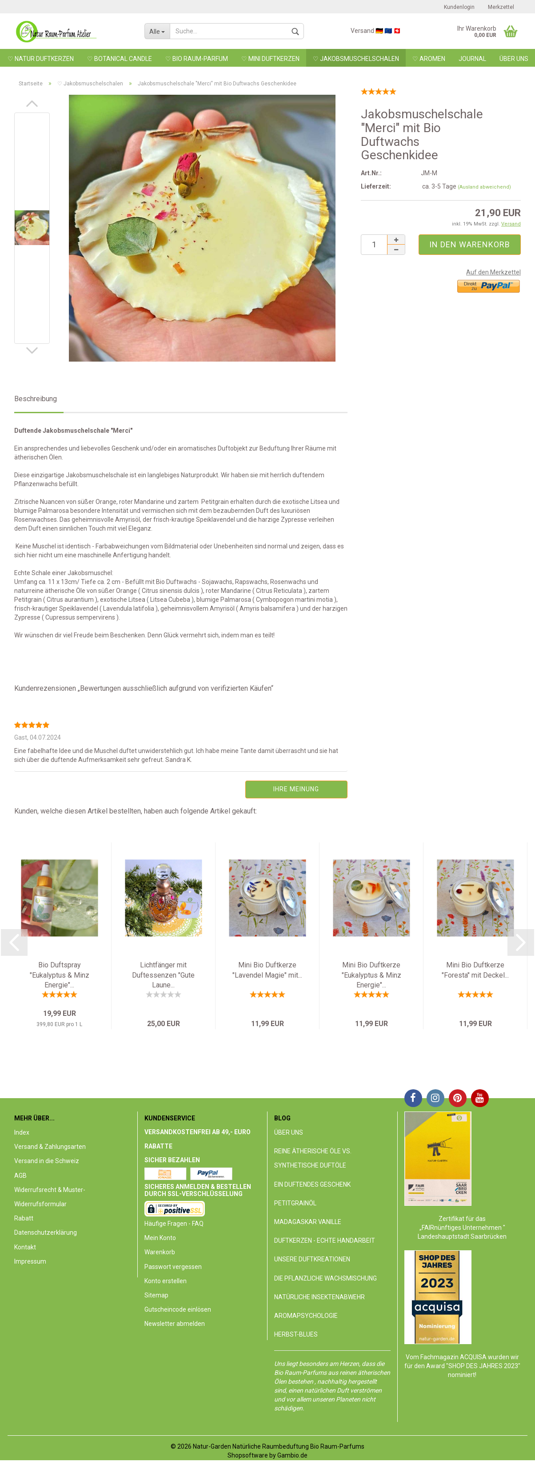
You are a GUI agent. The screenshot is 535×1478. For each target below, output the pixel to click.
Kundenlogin (459, 7)
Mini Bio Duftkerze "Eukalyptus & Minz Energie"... (371, 975)
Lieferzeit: (376, 186)
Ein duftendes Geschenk (312, 1184)
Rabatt (23, 1218)
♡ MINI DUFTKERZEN (270, 58)
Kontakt (25, 1247)
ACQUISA (474, 1357)
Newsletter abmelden (174, 1323)
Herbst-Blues (296, 1334)
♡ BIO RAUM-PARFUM (196, 58)
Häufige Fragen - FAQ (174, 1223)
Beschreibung (35, 399)
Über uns (513, 58)
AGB (20, 1175)
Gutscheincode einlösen (177, 1309)
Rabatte (158, 1146)
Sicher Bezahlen (172, 1160)
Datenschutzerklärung (45, 1232)
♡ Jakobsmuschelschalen (356, 58)
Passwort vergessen (173, 1266)
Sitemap (156, 1295)
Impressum (30, 1261)
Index (21, 1132)
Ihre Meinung (296, 789)
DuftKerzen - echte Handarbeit (324, 1240)
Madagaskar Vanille (307, 1221)
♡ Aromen (428, 58)
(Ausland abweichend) (484, 187)
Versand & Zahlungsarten (50, 1146)
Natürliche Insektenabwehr (319, 1297)
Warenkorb (159, 1252)
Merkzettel (501, 7)
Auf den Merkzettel (493, 272)
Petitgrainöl (295, 1203)
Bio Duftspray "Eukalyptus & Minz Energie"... (59, 975)
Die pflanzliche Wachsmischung (325, 1278)
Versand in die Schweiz (46, 1160)
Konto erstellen (165, 1281)
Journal (472, 58)
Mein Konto (160, 1237)
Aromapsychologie (306, 1315)
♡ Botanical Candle (119, 58)
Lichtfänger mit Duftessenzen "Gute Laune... (163, 975)
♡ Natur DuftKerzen (41, 58)
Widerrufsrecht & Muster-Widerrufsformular (49, 1197)
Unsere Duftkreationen (312, 1259)
